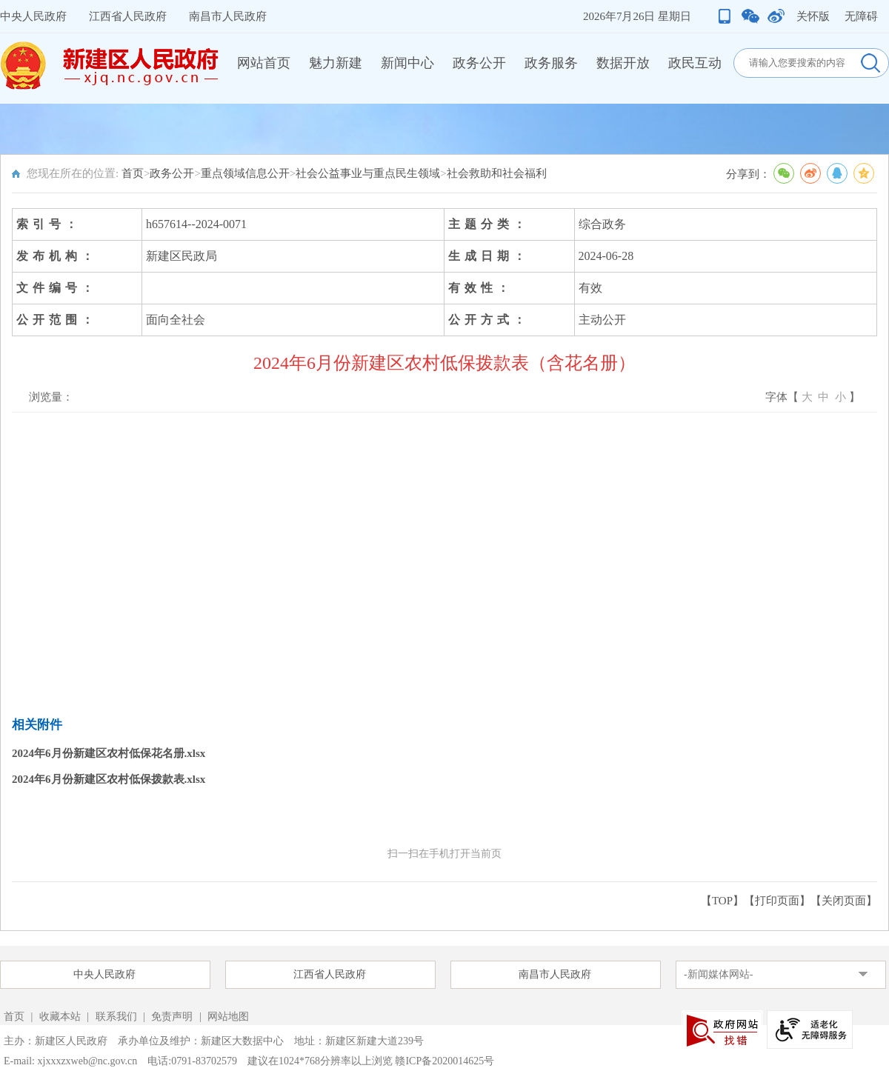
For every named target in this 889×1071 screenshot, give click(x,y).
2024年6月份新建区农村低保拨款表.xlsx (108, 779)
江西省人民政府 (128, 16)
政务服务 (551, 63)
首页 (132, 173)
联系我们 (116, 1016)
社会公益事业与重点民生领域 (368, 173)
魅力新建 (335, 63)
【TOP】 (722, 901)
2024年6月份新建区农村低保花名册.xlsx (108, 753)
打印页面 (777, 901)
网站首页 (263, 63)
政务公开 (479, 63)
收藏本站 (61, 1016)
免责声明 (173, 1016)
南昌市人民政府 (228, 16)
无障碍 (861, 16)
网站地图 (228, 1016)
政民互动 (695, 63)
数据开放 (623, 63)
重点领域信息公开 (245, 173)
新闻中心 (407, 63)
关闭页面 (844, 901)
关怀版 (813, 16)
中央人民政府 (33, 16)
